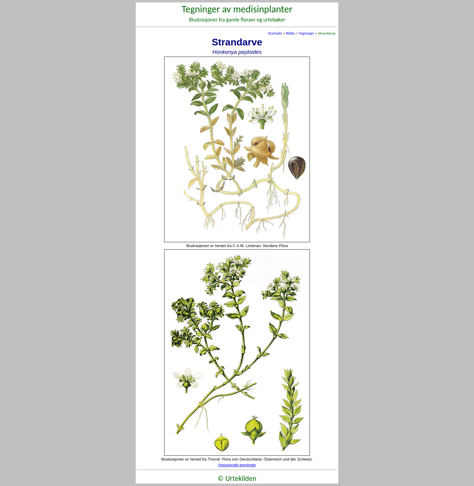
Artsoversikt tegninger (237, 465)
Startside (275, 33)
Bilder (290, 33)
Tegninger (306, 33)
